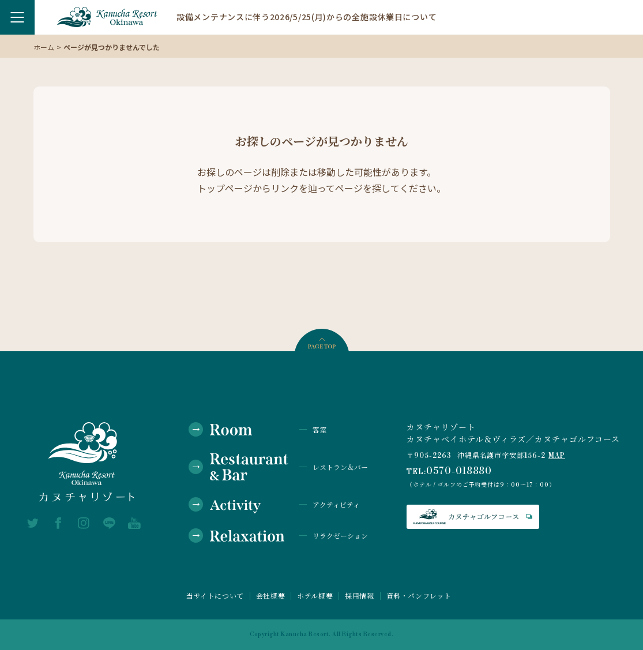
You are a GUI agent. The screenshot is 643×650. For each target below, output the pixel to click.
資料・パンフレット (419, 596)
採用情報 (359, 596)
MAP (556, 456)
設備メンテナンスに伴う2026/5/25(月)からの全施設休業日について (306, 16)
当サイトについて (215, 596)
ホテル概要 (315, 596)
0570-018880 (459, 471)
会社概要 (270, 596)
